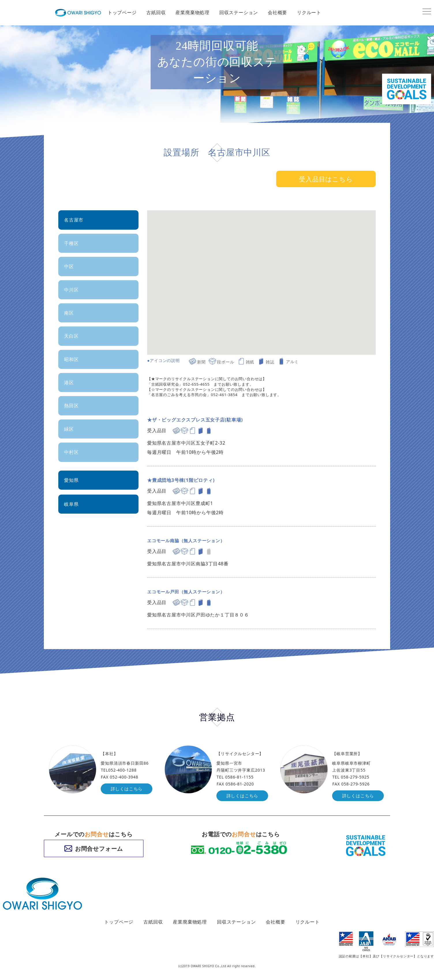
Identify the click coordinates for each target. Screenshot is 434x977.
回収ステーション (238, 12)
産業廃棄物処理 (192, 12)
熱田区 (71, 405)
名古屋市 (73, 220)
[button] (337, 219)
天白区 (71, 336)
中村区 (71, 452)
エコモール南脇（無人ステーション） (188, 540)
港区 (69, 382)
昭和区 (71, 359)
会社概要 (277, 12)
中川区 (71, 290)
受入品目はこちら (326, 178)
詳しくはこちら (128, 789)
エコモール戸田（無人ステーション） (188, 591)
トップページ (122, 12)
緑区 (69, 429)
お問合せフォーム (93, 849)
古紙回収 (156, 12)
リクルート (309, 12)
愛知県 (71, 480)
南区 (69, 313)
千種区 (71, 243)
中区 (69, 266)
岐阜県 (71, 504)
